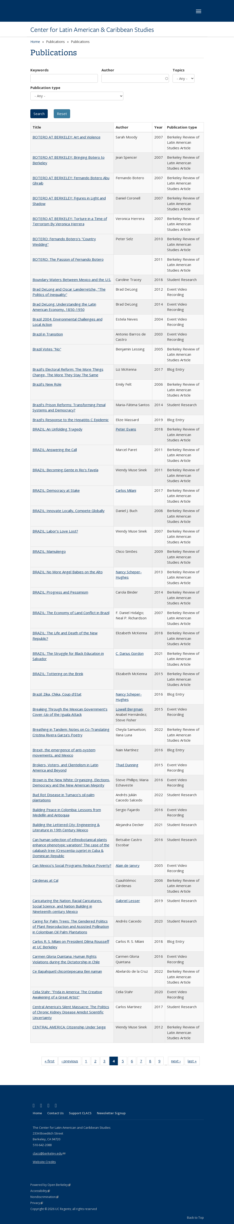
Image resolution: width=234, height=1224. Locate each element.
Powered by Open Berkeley (50, 1185)
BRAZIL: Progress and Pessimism (60, 592)
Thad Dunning (127, 764)
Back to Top (195, 1217)
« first (51, 1062)
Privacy (36, 1203)
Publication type (45, 87)
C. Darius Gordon (130, 653)
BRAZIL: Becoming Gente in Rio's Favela (65, 469)
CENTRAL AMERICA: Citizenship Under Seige (69, 1027)
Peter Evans (126, 429)
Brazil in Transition (48, 334)
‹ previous (71, 1062)
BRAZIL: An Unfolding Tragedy (57, 429)
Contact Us (55, 1113)
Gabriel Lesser (128, 900)
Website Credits (44, 1162)
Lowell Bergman (129, 709)
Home (35, 41)
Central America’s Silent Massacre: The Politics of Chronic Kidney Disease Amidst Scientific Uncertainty (71, 1012)
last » (194, 1062)
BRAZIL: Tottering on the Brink (58, 673)
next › (177, 1062)
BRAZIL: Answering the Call (55, 449)
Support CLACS (80, 1113)
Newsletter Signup (111, 1113)
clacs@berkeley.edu (49, 1153)
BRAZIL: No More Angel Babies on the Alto (68, 571)
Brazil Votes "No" (47, 349)
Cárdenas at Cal (45, 880)
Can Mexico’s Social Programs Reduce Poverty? (72, 865)
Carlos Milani (126, 490)
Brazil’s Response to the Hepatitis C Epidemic (71, 419)
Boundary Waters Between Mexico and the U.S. (72, 279)
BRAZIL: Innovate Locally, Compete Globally (69, 510)
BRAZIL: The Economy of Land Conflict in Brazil (71, 612)
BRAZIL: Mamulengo (49, 551)
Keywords (39, 70)
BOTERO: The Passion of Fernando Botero (68, 259)
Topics (179, 70)
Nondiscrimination (44, 1197)
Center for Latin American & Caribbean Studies (92, 29)
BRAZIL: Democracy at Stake (56, 490)
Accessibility (40, 1191)
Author (107, 70)
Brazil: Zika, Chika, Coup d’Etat (57, 694)
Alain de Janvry (128, 865)
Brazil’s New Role (47, 384)
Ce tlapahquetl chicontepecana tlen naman (67, 971)
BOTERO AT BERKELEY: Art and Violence (66, 137)
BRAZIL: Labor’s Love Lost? (55, 531)
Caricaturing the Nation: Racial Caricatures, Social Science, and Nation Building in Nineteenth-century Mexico (67, 906)
